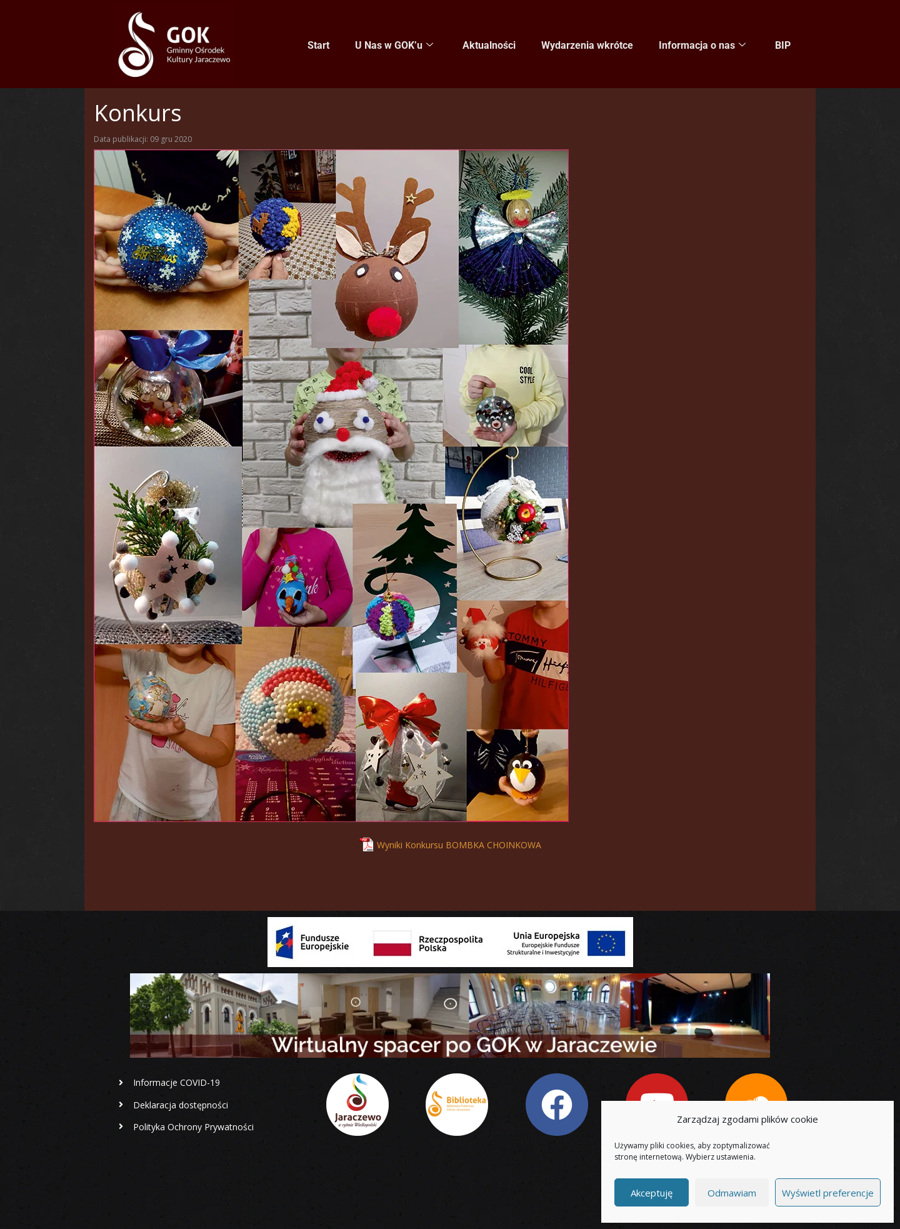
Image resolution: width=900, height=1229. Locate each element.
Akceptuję (651, 1192)
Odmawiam (732, 1192)
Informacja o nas (702, 45)
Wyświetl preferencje (828, 1192)
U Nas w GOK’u (397, 45)
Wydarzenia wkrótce (588, 45)
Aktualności (491, 45)
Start (321, 45)
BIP (783, 45)
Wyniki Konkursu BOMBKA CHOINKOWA (459, 845)
